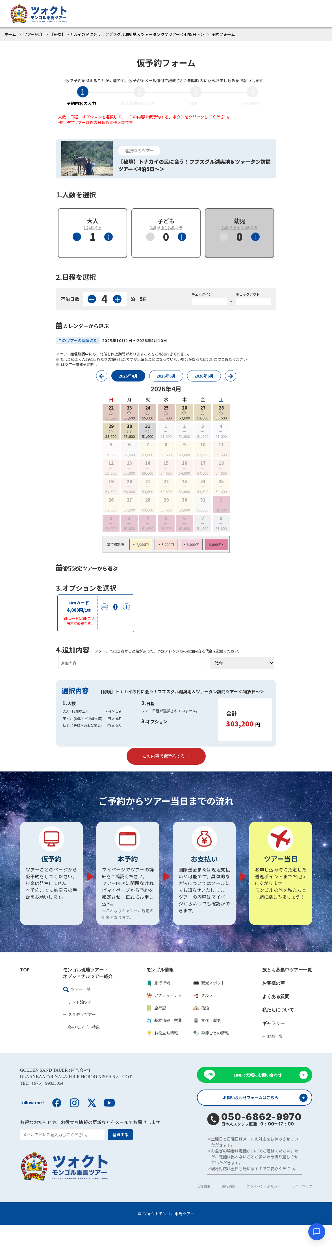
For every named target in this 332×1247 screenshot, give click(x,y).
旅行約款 (228, 1208)
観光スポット (209, 1003)
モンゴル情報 (159, 990)
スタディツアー (82, 1034)
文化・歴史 (207, 1041)
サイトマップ (302, 1208)
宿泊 (201, 1028)
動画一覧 (275, 1056)
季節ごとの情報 (211, 1053)
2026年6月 (204, 376)
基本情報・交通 (164, 1041)
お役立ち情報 (162, 1053)
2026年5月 (166, 376)
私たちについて (278, 1030)
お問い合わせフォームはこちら (253, 1119)
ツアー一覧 (77, 1009)
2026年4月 (128, 376)
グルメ (203, 1015)
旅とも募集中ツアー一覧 (287, 990)
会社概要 (204, 1208)
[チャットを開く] (316, 1231)
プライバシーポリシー (264, 1208)
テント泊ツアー (82, 1022)
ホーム (10, 34)
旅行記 (156, 1028)
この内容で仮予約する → (166, 766)
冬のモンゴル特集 (84, 1047)
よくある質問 (275, 1017)
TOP (25, 990)
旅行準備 (158, 1003)
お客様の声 (273, 1003)
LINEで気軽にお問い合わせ (257, 1095)
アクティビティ (164, 1015)
